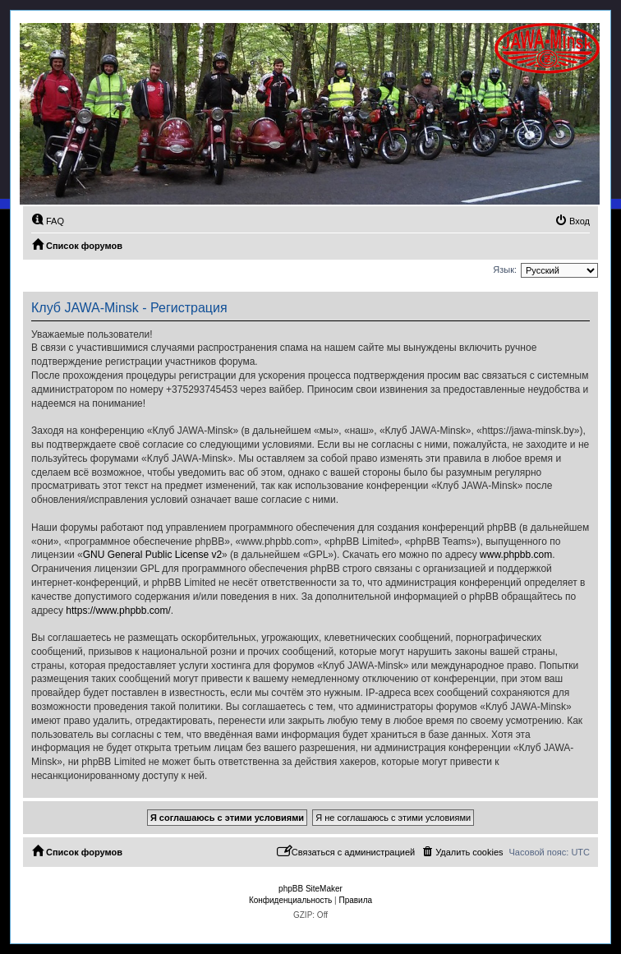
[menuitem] (47, 221)
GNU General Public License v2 (152, 554)
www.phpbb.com (516, 554)
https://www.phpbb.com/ (118, 610)
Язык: (505, 269)
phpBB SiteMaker (310, 888)
